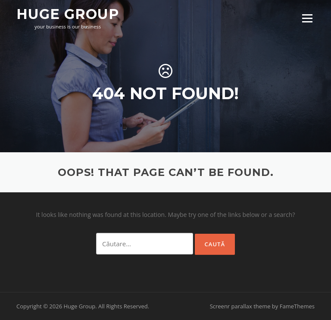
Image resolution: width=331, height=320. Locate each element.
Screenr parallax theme (240, 306)
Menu (307, 18)
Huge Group (67, 13)
